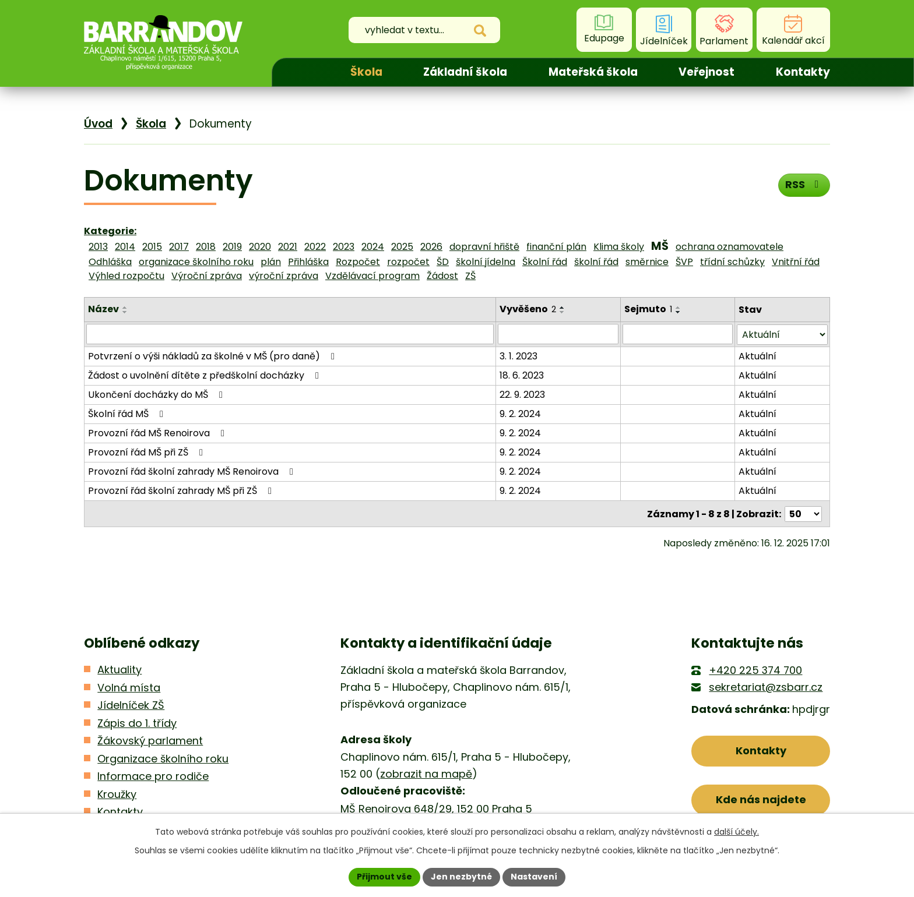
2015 (152, 246)
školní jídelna (485, 262)
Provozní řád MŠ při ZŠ (147, 451)
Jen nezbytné (461, 876)
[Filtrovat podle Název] (290, 334)
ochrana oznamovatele (729, 246)
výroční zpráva (283, 275)
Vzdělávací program (372, 275)
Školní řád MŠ (127, 413)
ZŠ (470, 275)
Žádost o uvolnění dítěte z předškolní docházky (205, 375)
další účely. (736, 832)
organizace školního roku (196, 262)
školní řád (596, 262)
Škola (366, 72)
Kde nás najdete (761, 799)
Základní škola (465, 72)
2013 (98, 246)
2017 (179, 246)
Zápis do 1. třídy (137, 722)
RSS (804, 184)
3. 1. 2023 (518, 355)
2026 (431, 246)
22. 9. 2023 (522, 394)
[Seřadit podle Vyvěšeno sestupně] (562, 312)
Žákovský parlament (150, 740)
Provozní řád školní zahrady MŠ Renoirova (192, 471)
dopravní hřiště (484, 246)
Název (103, 309)
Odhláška (110, 262)
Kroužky (116, 793)
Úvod (301, 72)
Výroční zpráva (206, 275)
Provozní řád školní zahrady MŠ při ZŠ (182, 490)
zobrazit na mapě (426, 773)
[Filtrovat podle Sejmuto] (678, 334)
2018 (206, 246)
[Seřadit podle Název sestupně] (125, 312)
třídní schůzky (732, 262)
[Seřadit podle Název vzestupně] (125, 307)
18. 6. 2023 (522, 375)
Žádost (442, 275)
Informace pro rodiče (153, 775)
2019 (232, 246)
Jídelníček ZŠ (130, 704)
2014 (125, 246)
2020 (260, 246)
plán (271, 262)
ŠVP (684, 262)
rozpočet (408, 262)
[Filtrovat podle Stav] (782, 334)
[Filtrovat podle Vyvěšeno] (558, 334)
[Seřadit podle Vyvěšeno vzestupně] (562, 307)
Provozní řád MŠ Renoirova (158, 432)
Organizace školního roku (162, 757)
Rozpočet (358, 262)
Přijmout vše (384, 876)
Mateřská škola (593, 72)
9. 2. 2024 (520, 413)
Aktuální (757, 355)
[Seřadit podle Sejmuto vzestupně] (678, 307)
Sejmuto (648, 309)
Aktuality (119, 669)
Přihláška (308, 262)
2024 (372, 246)
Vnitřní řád (796, 262)
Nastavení (534, 876)
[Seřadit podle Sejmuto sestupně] (678, 312)
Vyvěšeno (528, 309)
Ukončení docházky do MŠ (157, 394)
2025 (402, 246)
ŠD (443, 262)
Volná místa (128, 686)
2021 (287, 246)
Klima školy (618, 246)
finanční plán (556, 246)
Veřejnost (706, 72)
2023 (343, 246)
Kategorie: (110, 231)
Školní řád (544, 262)
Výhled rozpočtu (126, 275)
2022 (315, 246)
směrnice (647, 262)
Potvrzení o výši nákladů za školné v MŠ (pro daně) (213, 355)
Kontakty (803, 72)
